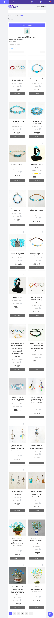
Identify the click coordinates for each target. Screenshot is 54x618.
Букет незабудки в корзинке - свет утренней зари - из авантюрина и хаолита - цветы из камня (17, 542)
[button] (22, 2)
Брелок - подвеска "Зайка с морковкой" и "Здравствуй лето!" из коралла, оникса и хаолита (36, 401)
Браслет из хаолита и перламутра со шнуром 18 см (36, 210)
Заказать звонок (41, 7)
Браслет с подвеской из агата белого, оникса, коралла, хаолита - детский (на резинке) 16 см (36, 299)
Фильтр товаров (27, 25)
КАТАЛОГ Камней (14, 15)
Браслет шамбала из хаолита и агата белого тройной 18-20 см (17, 399)
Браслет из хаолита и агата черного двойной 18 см (36, 166)
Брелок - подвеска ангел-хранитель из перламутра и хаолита (36, 446)
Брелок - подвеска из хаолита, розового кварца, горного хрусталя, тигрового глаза (36, 494)
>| (31, 613)
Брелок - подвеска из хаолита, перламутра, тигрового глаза (17, 492)
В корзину (17, 93)
